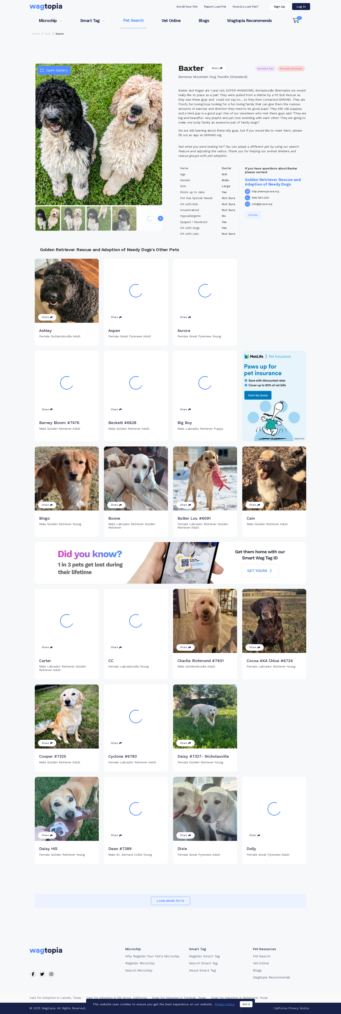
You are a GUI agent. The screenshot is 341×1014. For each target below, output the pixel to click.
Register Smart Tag (204, 956)
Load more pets (170, 900)
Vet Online (171, 20)
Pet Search (133, 20)
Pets (48, 33)
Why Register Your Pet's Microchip (152, 956)
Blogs (204, 20)
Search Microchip (138, 970)
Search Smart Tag (203, 963)
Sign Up (279, 6)
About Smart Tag (202, 970)
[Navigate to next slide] (160, 218)
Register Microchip (140, 963)
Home (36, 33)
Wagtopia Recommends (249, 20)
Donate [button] (253, 214)
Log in (301, 6)
